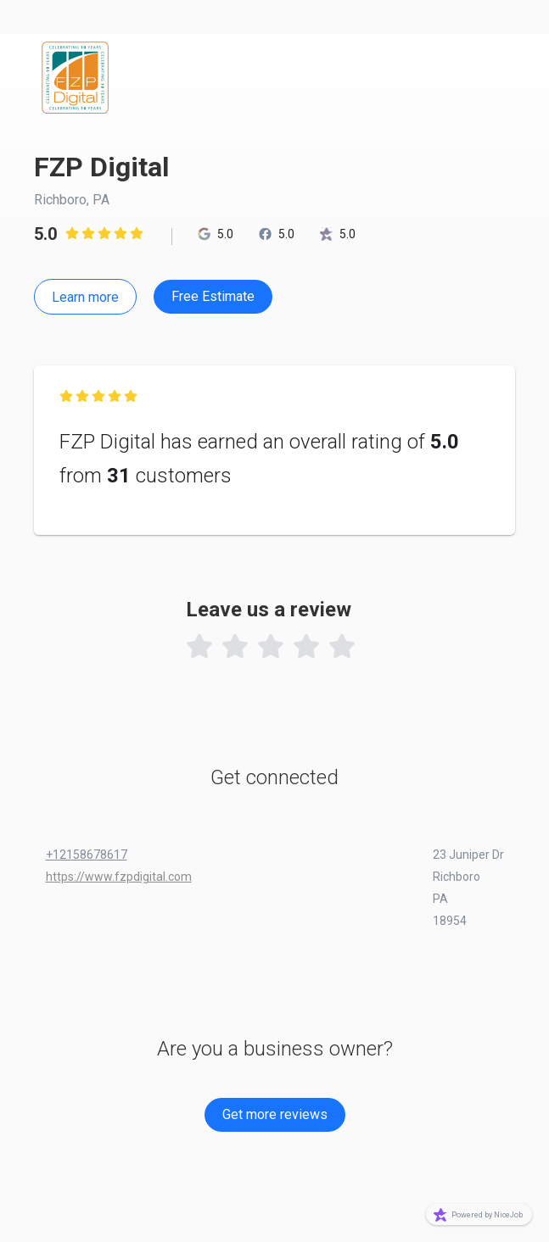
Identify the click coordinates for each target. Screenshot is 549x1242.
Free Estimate (213, 296)
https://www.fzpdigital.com (119, 876)
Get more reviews (275, 1114)
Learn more (85, 297)
